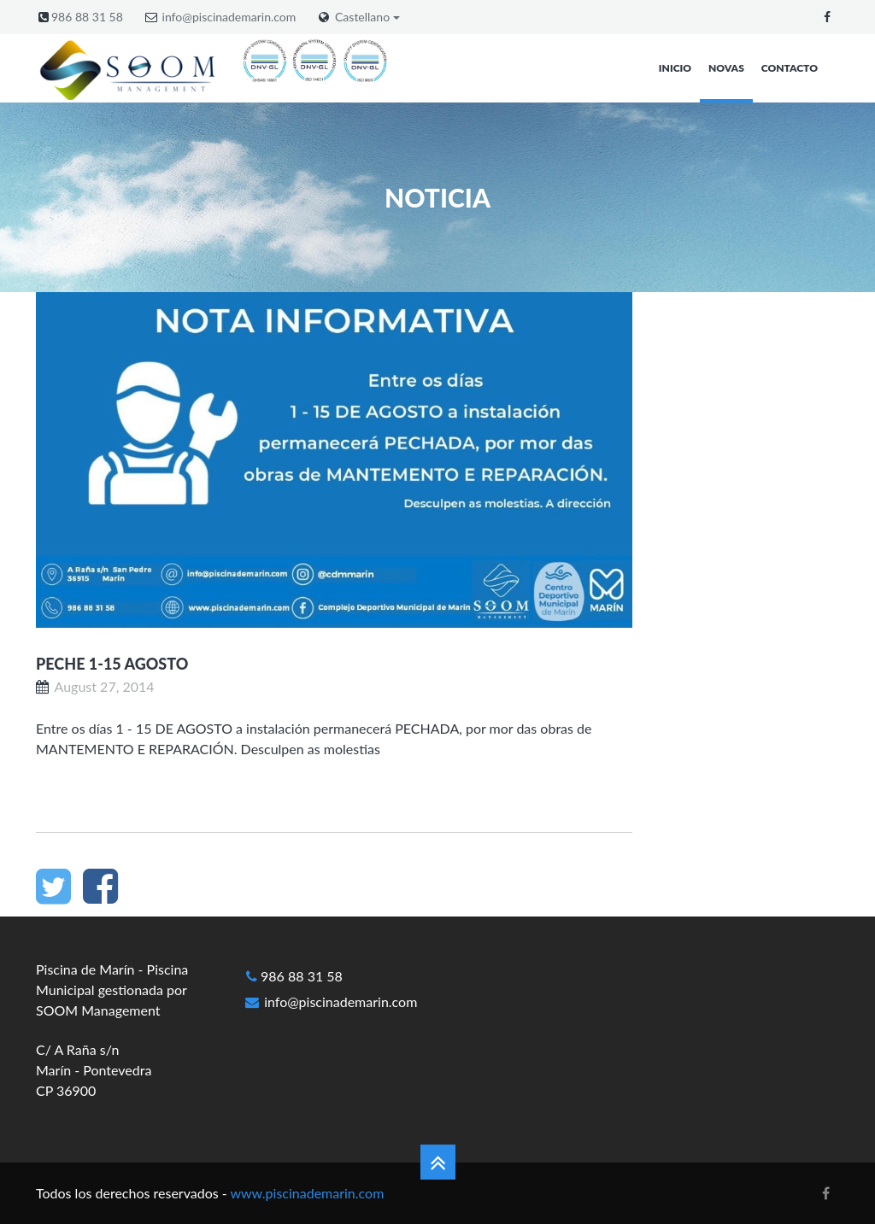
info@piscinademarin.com (229, 16)
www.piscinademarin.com (307, 1193)
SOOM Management (98, 1010)
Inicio (675, 67)
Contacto (789, 67)
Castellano (367, 17)
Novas (726, 67)
